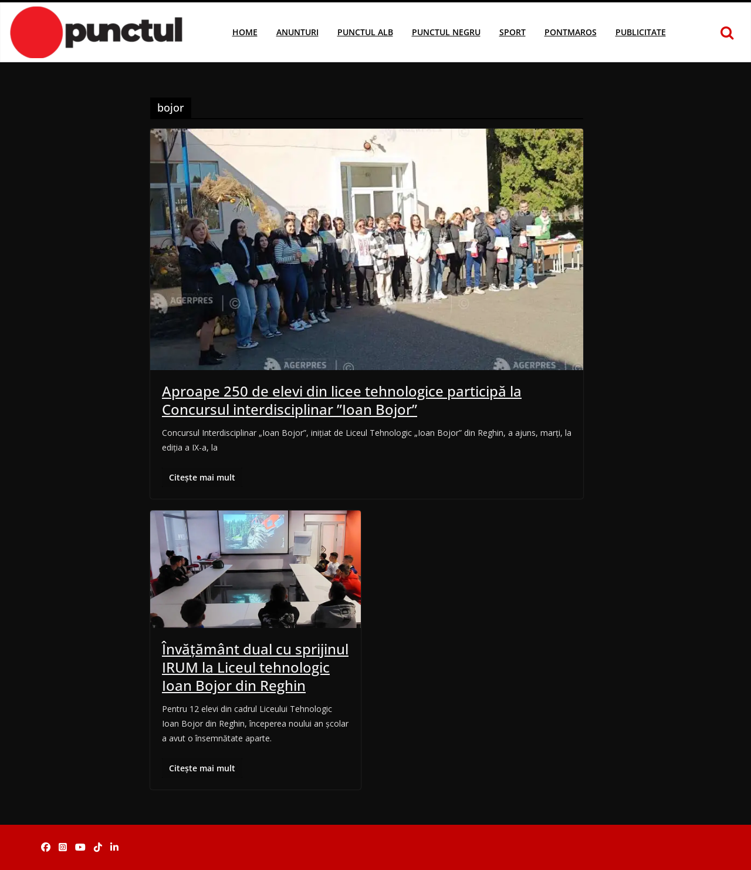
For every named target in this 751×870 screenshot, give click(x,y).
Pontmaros (570, 32)
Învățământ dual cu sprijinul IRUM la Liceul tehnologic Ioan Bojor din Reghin (255, 667)
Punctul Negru (446, 32)
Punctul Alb (365, 32)
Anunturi (297, 32)
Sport (512, 32)
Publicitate (640, 32)
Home (245, 32)
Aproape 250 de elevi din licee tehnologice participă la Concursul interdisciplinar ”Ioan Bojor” (342, 400)
